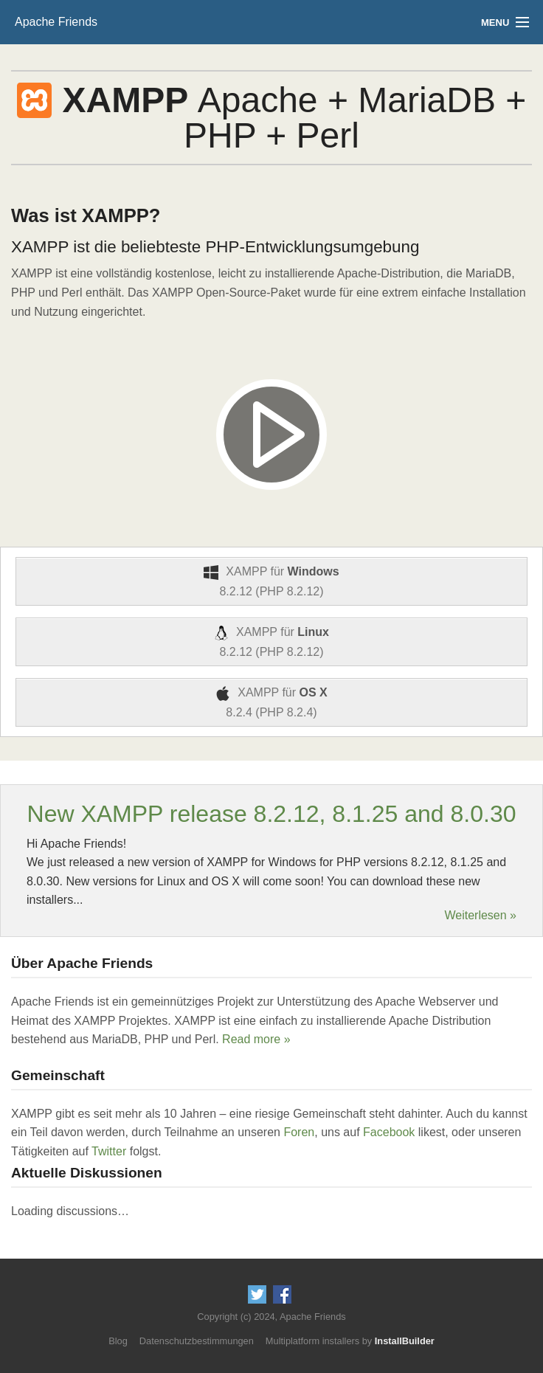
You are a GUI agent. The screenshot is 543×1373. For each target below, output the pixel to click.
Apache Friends (56, 21)
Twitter (108, 1151)
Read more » (256, 1039)
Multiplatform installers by (350, 1340)
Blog (118, 1340)
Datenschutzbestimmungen (196, 1340)
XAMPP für (271, 581)
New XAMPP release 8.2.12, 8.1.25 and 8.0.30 (271, 813)
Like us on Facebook (282, 1294)
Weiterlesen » (480, 915)
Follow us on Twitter (257, 1294)
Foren (298, 1132)
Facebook (389, 1132)
